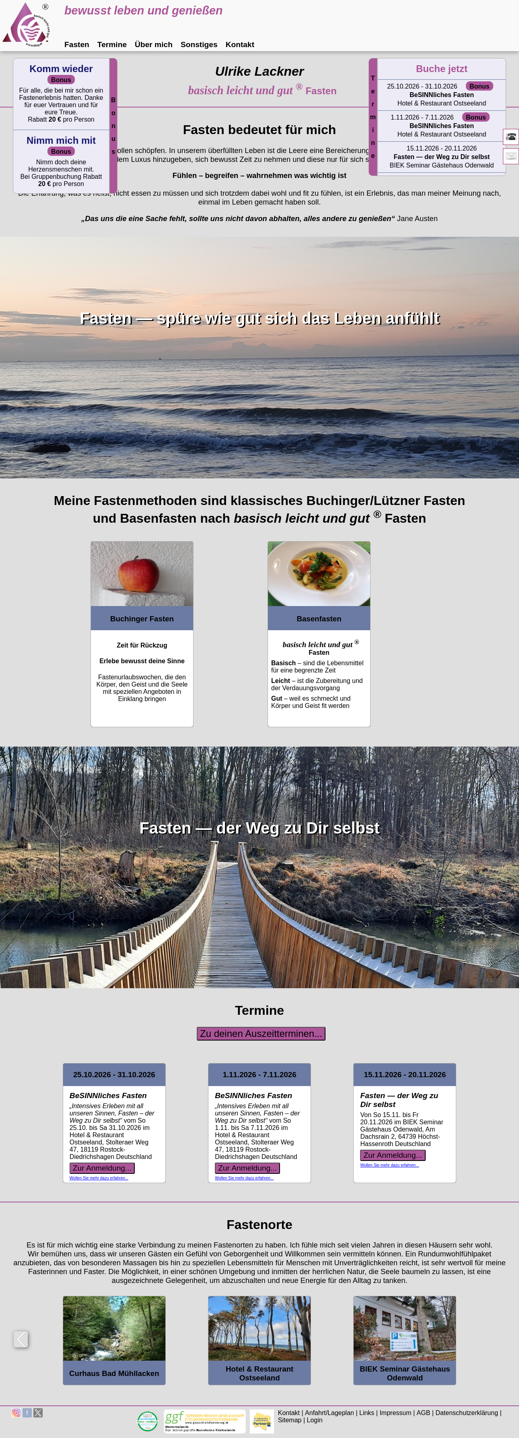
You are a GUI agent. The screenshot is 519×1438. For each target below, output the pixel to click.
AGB (423, 1412)
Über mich (154, 44)
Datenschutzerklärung (466, 1412)
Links (366, 1412)
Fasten (76, 44)
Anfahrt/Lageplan (329, 1412)
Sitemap (290, 1420)
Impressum (395, 1412)
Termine (112, 44)
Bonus (113, 126)
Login (315, 1420)
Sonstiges (199, 44)
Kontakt (240, 44)
